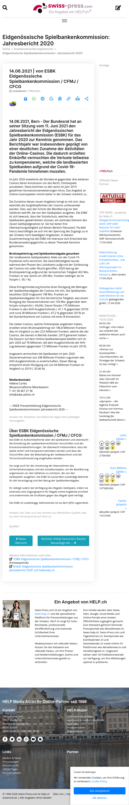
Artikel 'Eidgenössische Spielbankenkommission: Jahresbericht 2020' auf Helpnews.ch (41, 568)
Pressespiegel (10, 761)
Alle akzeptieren (100, 791)
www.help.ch (42, 613)
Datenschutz (10, 797)
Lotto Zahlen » (121, 437)
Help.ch (45, 794)
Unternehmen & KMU (79, 716)
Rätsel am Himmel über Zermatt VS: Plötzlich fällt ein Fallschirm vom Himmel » (110, 382)
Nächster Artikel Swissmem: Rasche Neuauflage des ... (63, 541)
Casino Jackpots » (121, 504)
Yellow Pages (10, 769)
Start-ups (72, 723)
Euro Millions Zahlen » (118, 470)
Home (6, 49)
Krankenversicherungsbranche (33, 49)
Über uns (58, 794)
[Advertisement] (114, 117)
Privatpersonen (76, 727)
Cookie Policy (99, 781)
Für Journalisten (12, 772)
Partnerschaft (10, 765)
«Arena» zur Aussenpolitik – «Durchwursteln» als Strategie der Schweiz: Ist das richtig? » (112, 357)
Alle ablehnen (100, 798)
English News (74, 731)
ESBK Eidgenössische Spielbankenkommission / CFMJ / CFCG (51, 559)
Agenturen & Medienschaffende (85, 720)
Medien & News (12, 758)
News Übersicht (21, 541)
